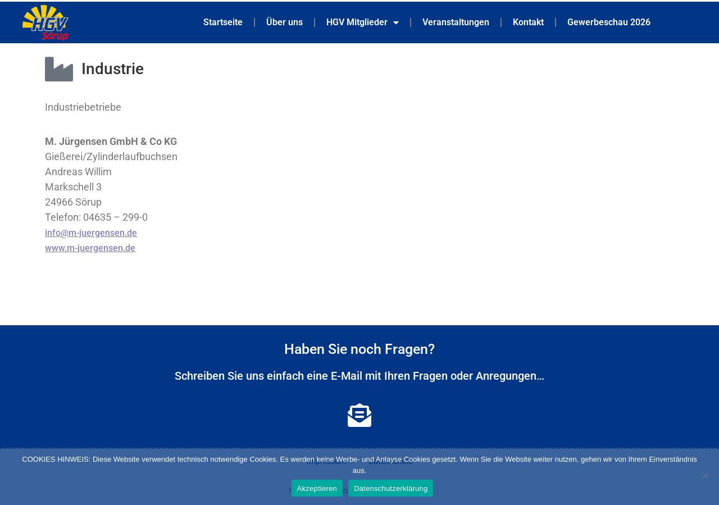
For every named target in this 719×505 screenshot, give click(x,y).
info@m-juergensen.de (91, 233)
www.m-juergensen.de (90, 248)
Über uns (284, 22)
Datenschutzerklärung (390, 488)
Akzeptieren (317, 488)
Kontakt (528, 22)
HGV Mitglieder (362, 22)
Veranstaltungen (455, 22)
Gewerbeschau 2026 (608, 22)
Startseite (223, 22)
